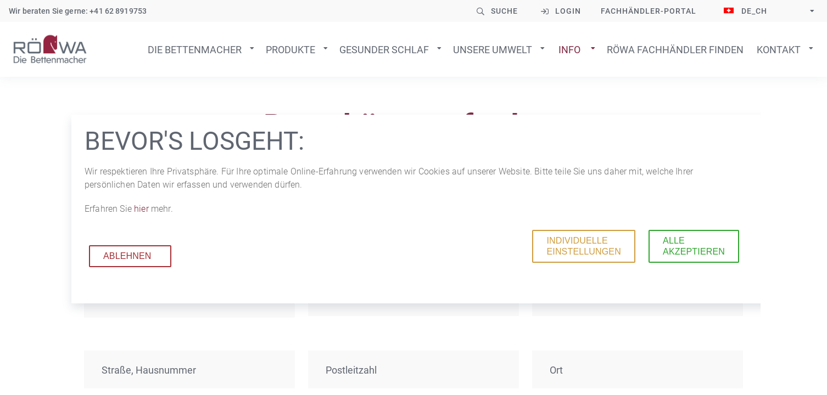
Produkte (290, 49)
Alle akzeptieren (694, 246)
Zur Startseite (50, 49)
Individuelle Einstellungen (583, 246)
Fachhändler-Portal (648, 11)
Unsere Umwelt (492, 49)
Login (568, 11)
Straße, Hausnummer (149, 370)
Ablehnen (127, 256)
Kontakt (779, 49)
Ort (556, 370)
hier (142, 209)
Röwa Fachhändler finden (675, 49)
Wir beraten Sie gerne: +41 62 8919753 (78, 11)
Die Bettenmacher (195, 49)
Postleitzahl (351, 370)
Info (569, 49)
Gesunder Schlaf (384, 49)
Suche (504, 11)
